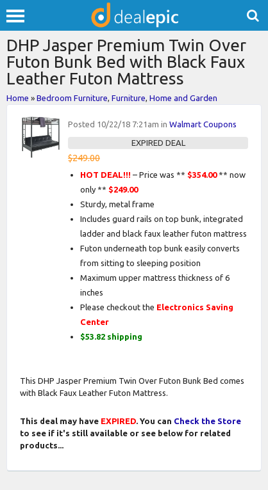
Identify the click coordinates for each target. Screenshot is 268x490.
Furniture (129, 97)
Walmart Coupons (203, 124)
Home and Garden (183, 97)
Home (17, 97)
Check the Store (207, 420)
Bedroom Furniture (72, 97)
